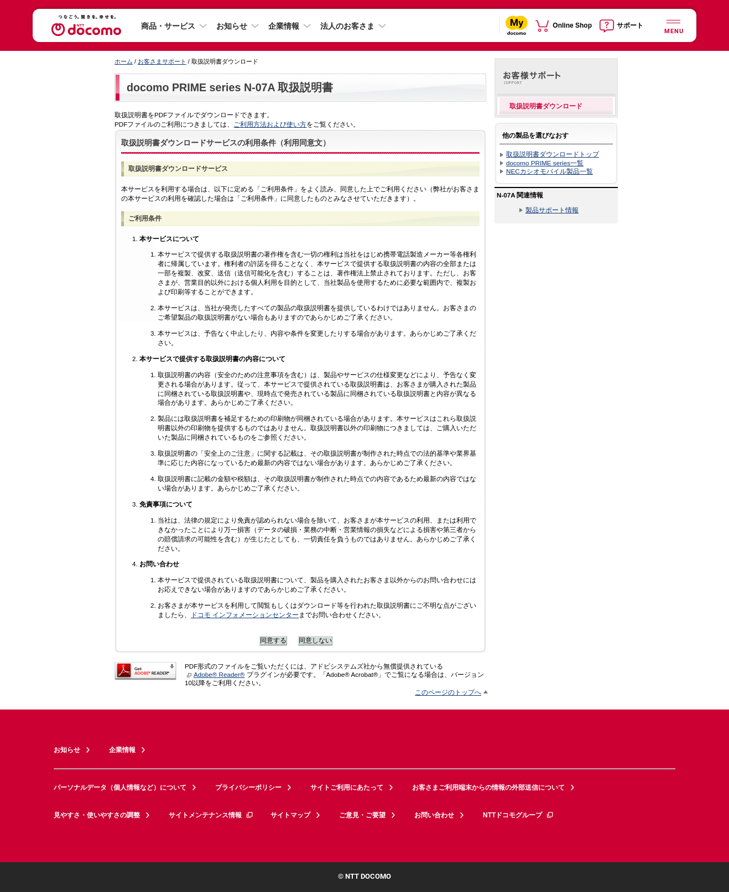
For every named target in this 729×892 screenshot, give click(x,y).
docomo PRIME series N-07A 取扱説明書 (230, 87)
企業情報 (283, 26)
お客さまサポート (162, 61)
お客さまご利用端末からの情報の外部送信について (488, 787)
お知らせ (231, 26)
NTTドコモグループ (518, 815)
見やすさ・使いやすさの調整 (97, 815)
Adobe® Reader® (215, 674)
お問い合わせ (434, 815)
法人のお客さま (347, 26)
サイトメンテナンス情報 (211, 815)
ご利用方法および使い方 (269, 124)
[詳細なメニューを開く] (673, 25)
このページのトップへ (448, 692)
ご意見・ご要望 (362, 815)
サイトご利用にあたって (346, 787)
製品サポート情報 (552, 209)
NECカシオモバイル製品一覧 (549, 171)
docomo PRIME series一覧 (545, 162)
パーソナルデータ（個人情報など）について (120, 787)
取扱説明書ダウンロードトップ (552, 154)
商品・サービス (168, 26)
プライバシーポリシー (248, 787)
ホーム (123, 61)
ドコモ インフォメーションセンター (245, 614)
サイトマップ (290, 815)
